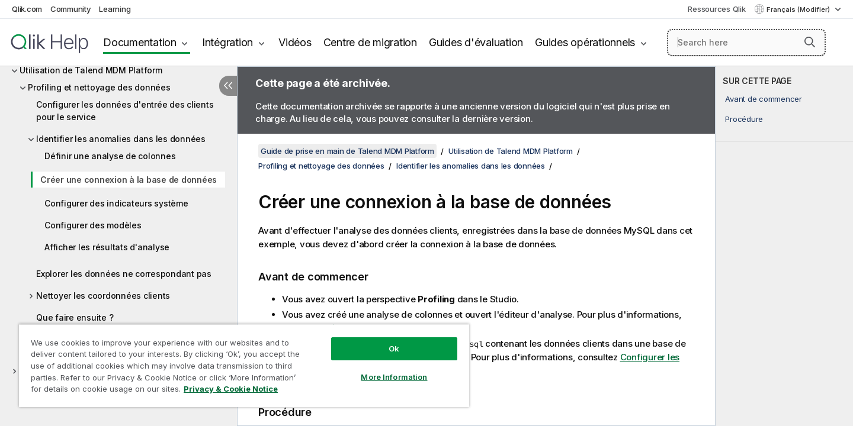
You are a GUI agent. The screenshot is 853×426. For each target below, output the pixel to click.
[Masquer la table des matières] (228, 86)
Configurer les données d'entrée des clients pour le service (124, 110)
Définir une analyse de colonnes (109, 156)
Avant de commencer (763, 99)
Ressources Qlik (716, 9)
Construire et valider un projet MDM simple (114, 344)
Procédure (744, 119)
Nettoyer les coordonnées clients (103, 296)
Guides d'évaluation (476, 42)
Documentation (140, 42)
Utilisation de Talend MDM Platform (91, 70)
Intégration (227, 42)
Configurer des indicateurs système (116, 203)
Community (70, 9)
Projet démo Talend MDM (70, 371)
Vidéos (295, 42)
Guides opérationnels (585, 42)
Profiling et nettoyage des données (99, 87)
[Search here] (746, 42)
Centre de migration (370, 42)
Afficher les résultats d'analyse (106, 247)
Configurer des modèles (93, 225)
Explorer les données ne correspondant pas (123, 274)
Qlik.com (27, 9)
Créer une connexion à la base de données (128, 180)
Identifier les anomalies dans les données (121, 139)
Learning (114, 9)
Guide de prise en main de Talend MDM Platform (347, 151)
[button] (810, 42)
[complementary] (784, 246)
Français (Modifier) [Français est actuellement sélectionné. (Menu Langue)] (799, 9)
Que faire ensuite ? (74, 317)
